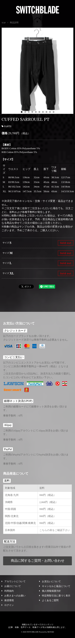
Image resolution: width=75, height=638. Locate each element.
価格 (4, 133)
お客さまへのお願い (14, 597)
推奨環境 (8, 601)
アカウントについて (14, 582)
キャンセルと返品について (54, 587)
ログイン (8, 606)
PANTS (6, 126)
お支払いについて (50, 582)
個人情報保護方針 (50, 592)
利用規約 (8, 592)
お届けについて (11, 587)
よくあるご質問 (48, 601)
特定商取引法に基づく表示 (54, 597)
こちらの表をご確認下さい (54, 531)
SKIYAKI (50, 633)
